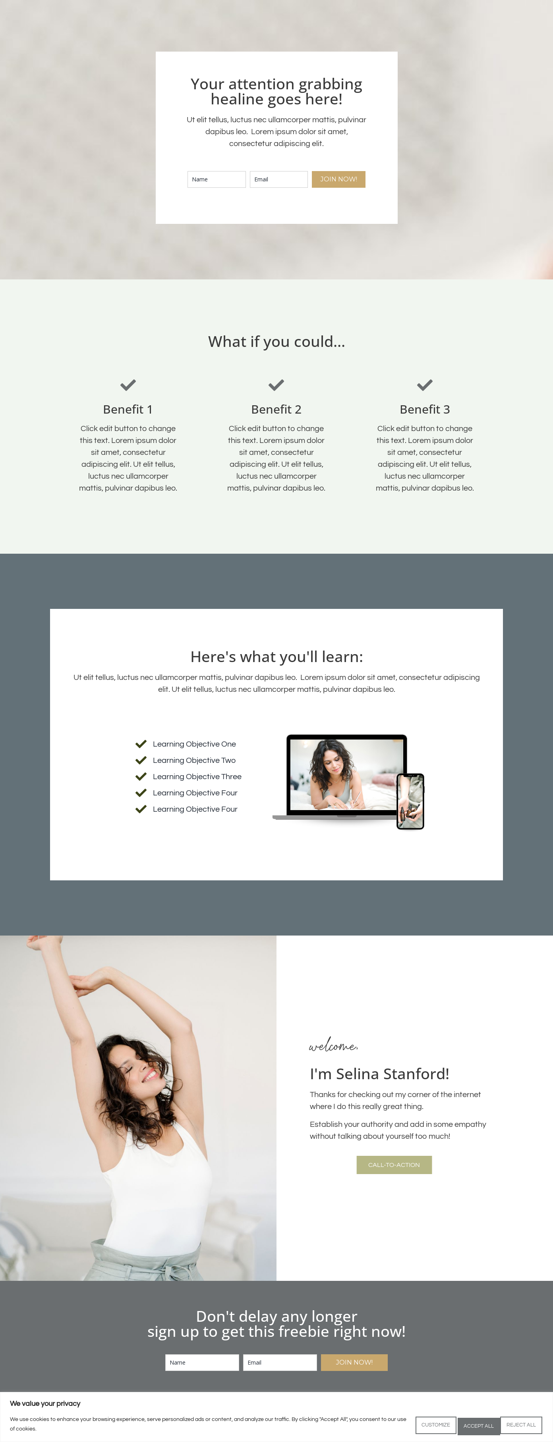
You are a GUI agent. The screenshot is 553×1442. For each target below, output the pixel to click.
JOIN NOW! (339, 179)
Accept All (515, 1426)
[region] (276, 1418)
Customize (400, 1426)
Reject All (457, 1426)
